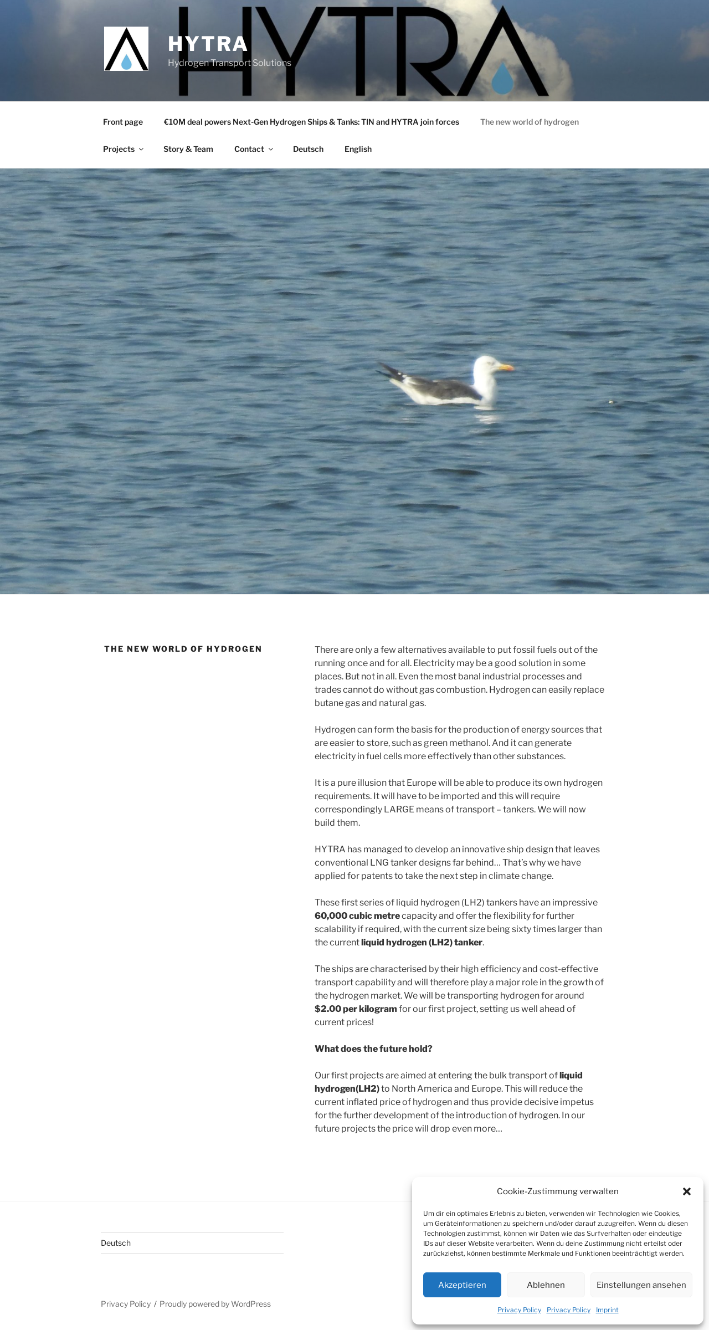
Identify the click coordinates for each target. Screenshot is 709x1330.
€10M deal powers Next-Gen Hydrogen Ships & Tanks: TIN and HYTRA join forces (311, 121)
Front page (123, 121)
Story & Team (188, 149)
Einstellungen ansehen (641, 1285)
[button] (686, 1191)
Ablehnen (546, 1285)
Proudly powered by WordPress (215, 1303)
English (358, 149)
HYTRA (208, 44)
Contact (254, 149)
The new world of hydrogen (529, 121)
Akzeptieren (462, 1285)
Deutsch (308, 149)
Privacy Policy (519, 1310)
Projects (124, 149)
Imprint (607, 1310)
